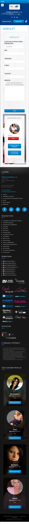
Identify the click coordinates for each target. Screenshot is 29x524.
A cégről (4, 194)
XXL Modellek (6, 236)
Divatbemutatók (6, 232)
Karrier (4, 200)
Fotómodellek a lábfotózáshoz (10, 244)
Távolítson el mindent (14, 146)
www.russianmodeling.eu (9, 275)
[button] (4, 209)
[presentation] (16, 105)
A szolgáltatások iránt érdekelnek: (13, 42)
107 (15, 391)
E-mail (6, 65)
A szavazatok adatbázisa (9, 250)
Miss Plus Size (6, 238)
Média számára (6, 202)
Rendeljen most (15, 402)
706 (15, 427)
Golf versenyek (6, 240)
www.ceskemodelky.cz (9, 261)
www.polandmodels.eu (9, 271)
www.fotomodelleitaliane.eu (10, 267)
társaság (7, 58)
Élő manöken (6, 230)
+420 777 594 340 (6, 190)
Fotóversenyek (6, 252)
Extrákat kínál (6, 246)
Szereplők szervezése (8, 234)
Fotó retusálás (6, 248)
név (5, 50)
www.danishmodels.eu (9, 269)
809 (15, 496)
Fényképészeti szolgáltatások (10, 224)
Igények (7, 80)
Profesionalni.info (18, 519)
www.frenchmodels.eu (9, 273)
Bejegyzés (18, 21)
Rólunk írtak (5, 204)
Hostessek (5, 226)
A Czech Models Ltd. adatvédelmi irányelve (13, 198)
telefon (7, 73)
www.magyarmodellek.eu (9, 265)
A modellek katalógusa (14, 152)
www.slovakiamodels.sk (9, 263)
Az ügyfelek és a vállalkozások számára (12, 220)
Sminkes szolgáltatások (8, 242)
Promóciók (5, 228)
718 (15, 462)
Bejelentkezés (6, 21)
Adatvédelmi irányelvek (8, 196)
